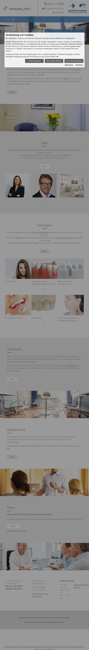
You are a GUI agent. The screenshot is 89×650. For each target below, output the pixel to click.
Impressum (79, 65)
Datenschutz (69, 65)
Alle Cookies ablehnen (54, 61)
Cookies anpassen (34, 61)
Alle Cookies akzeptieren (74, 61)
